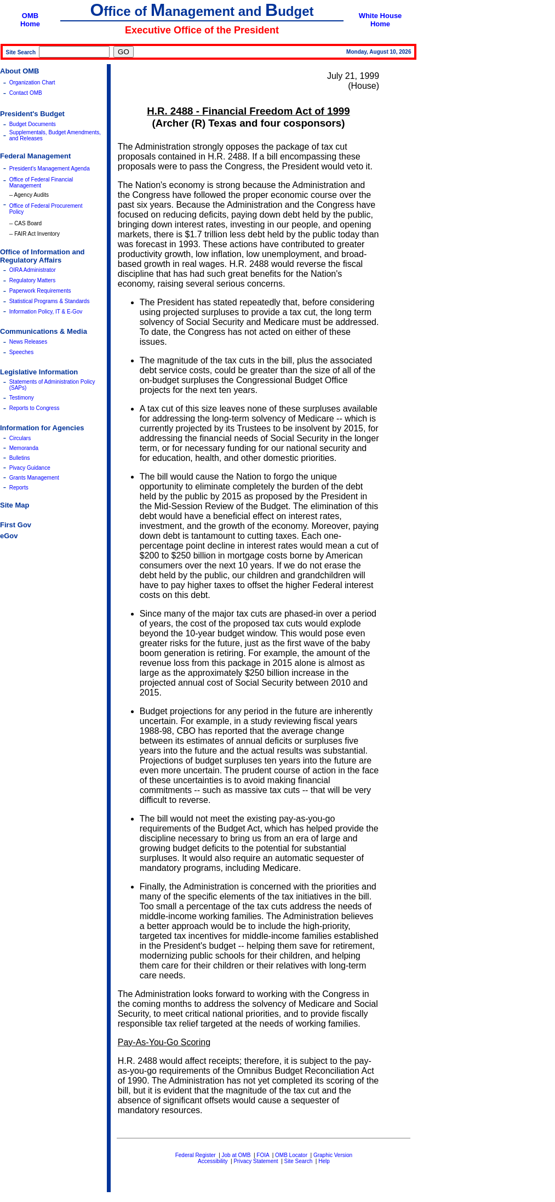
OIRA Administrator (32, 270)
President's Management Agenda (49, 169)
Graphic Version (332, 1155)
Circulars (20, 438)
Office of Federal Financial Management (41, 182)
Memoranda (23, 448)
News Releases (28, 342)
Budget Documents (32, 124)
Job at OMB (236, 1155)
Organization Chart (32, 82)
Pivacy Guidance (29, 468)
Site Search (298, 1161)
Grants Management (34, 478)
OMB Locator (291, 1155)
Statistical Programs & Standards (49, 301)
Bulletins (19, 458)
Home (30, 24)
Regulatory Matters (32, 280)
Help (324, 1161)
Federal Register (195, 1155)
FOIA (262, 1155)
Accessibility (212, 1161)
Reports (18, 488)
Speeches (21, 352)
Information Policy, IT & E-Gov (46, 312)
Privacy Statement (255, 1161)
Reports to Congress (34, 408)
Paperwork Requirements (40, 291)
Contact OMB (25, 93)
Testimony (21, 398)
